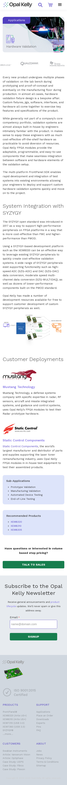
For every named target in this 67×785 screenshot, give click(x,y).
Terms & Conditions (47, 762)
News (39, 754)
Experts (40, 723)
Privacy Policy (44, 758)
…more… (8, 734)
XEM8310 (16, 525)
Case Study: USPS (13, 762)
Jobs (39, 751)
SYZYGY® (8, 730)
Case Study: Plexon (14, 769)
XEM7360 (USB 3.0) (14, 726)
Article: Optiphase (13, 758)
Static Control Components (20, 446)
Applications (43, 711)
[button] (40, 5)
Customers (11, 743)
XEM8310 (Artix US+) (14, 719)
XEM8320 (16, 521)
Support (42, 704)
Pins (38, 726)
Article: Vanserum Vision (16, 754)
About (41, 743)
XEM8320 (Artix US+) (15, 715)
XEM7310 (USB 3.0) (13, 723)
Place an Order (44, 715)
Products (10, 704)
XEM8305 (16, 529)
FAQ (38, 730)
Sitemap (41, 765)
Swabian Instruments (15, 751)
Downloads (42, 719)
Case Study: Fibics (13, 765)
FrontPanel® (10, 711)
